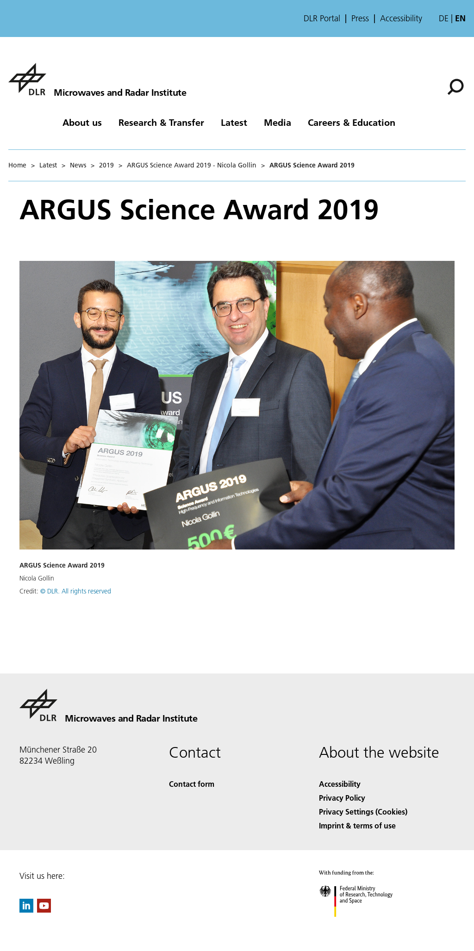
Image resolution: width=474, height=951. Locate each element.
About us (82, 122)
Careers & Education (351, 122)
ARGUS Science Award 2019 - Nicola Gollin (191, 165)
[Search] (455, 87)
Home (17, 165)
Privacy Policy (342, 798)
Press (360, 18)
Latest (234, 122)
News (78, 165)
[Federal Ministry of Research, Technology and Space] (364, 925)
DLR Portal (322, 18)
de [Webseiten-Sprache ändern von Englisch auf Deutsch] (444, 18)
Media (277, 122)
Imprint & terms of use (357, 825)
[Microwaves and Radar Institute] (97, 79)
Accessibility (401, 18)
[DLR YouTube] (44, 909)
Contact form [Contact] (191, 784)
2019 (106, 165)
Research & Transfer (161, 122)
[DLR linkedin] (26, 909)
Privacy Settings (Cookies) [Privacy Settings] (363, 811)
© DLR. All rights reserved (75, 591)
